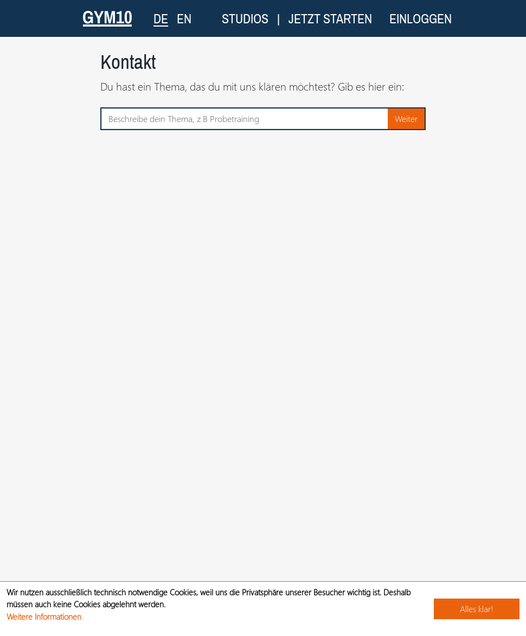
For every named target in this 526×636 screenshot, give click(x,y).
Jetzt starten (330, 18)
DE (160, 18)
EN (184, 18)
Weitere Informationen (44, 616)
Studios (245, 18)
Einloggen (420, 18)
